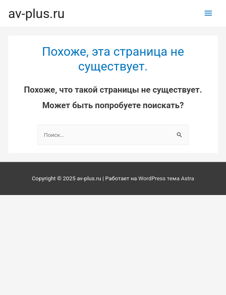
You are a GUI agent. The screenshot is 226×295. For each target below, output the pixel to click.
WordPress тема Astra (166, 178)
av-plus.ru (36, 13)
